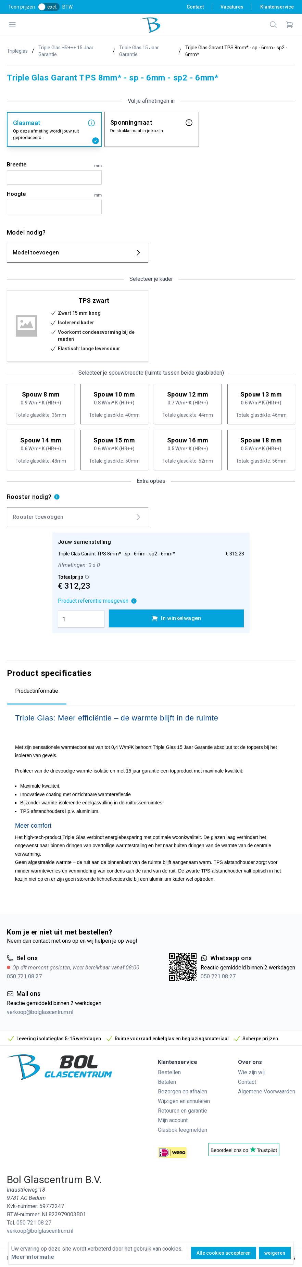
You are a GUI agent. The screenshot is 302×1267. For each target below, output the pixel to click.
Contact (195, 7)
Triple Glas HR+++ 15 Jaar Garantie (65, 51)
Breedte (54, 165)
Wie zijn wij (251, 1072)
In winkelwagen (176, 618)
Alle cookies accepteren (224, 1253)
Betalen (167, 1082)
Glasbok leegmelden (182, 1130)
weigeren (274, 1253)
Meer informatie (32, 1257)
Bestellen (169, 1072)
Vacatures (232, 7)
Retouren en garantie (182, 1110)
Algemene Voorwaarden (266, 1091)
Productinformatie (36, 691)
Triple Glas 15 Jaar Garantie (139, 51)
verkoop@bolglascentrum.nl (40, 1012)
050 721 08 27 (24, 976)
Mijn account (173, 1120)
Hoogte (54, 194)
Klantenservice (277, 7)
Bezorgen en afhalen (182, 1091)
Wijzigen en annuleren (184, 1101)
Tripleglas (17, 51)
